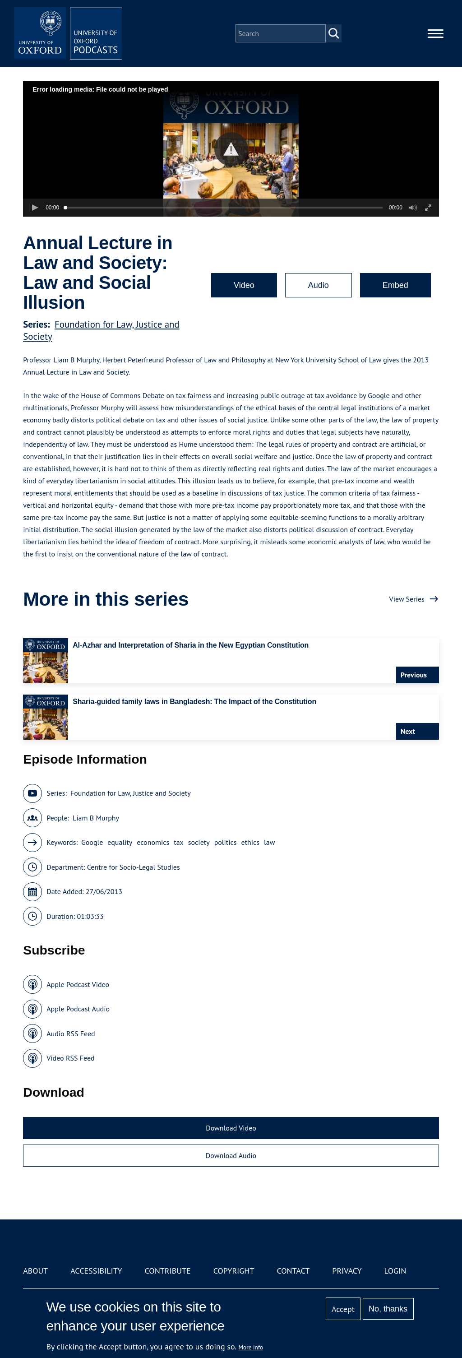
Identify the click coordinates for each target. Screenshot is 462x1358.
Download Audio (231, 1155)
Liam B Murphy (96, 817)
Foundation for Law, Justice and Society (130, 792)
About (35, 1270)
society (199, 842)
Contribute (168, 1270)
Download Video (231, 1127)
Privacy (346, 1270)
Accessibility (96, 1270)
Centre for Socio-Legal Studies (133, 866)
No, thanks (388, 1308)
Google (92, 842)
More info (251, 1347)
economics (153, 842)
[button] (231, 149)
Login (395, 1270)
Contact (293, 1270)
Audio (318, 285)
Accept (343, 1309)
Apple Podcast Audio (78, 1008)
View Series (407, 598)
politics (225, 842)
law (269, 842)
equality (119, 842)
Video (244, 285)
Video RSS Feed (70, 1057)
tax (179, 842)
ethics (250, 842)
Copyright (233, 1270)
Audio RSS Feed (70, 1033)
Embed (395, 285)
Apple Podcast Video (77, 984)
